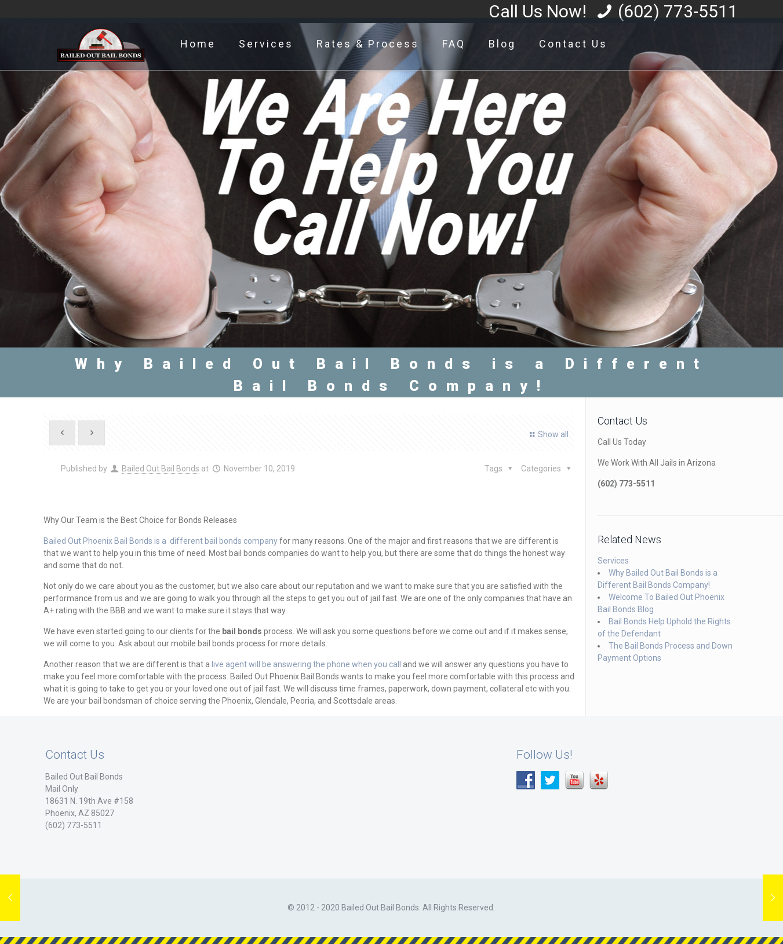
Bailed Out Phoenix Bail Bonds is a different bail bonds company (160, 541)
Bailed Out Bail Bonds (160, 468)
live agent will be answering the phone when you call (306, 664)
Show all (547, 434)
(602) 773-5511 (678, 11)
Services (613, 560)
